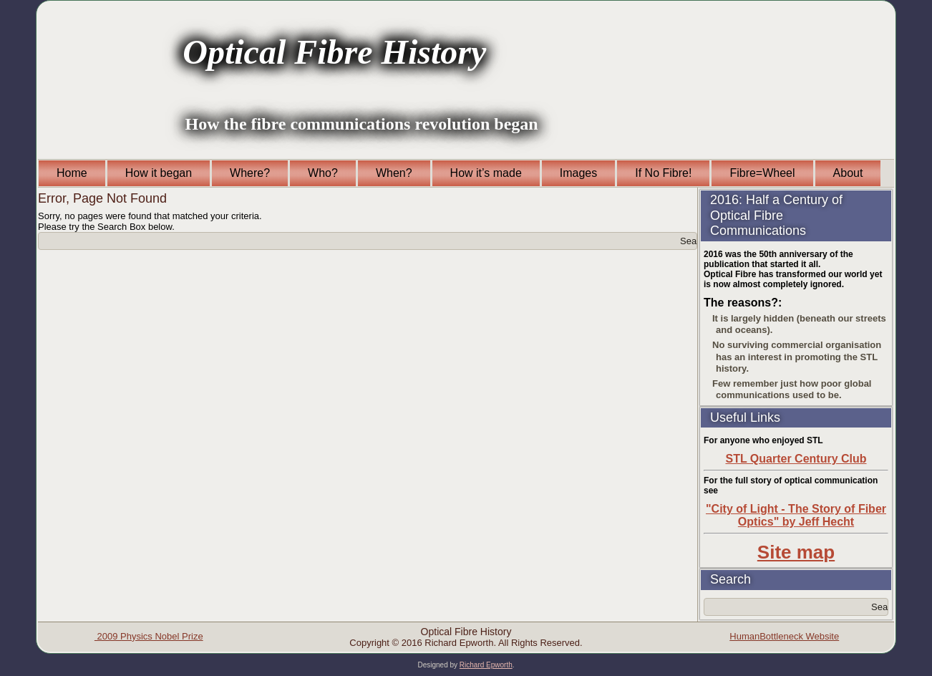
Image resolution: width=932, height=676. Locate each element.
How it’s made (486, 173)
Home (72, 173)
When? (394, 173)
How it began (158, 173)
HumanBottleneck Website (784, 636)
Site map (796, 552)
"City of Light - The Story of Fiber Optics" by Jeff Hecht (796, 515)
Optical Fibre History (334, 52)
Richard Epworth (486, 665)
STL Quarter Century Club (795, 459)
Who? (323, 173)
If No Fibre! (663, 173)
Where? (250, 173)
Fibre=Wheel (762, 173)
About (848, 173)
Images (578, 173)
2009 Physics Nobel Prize (148, 636)
